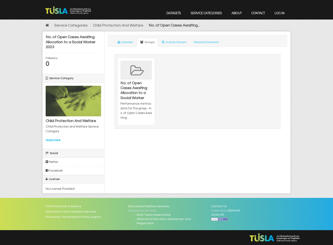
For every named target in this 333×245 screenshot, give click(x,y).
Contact (258, 13)
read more (53, 140)
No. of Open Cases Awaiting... (174, 25)
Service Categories (206, 13)
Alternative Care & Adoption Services (70, 211)
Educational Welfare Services (148, 206)
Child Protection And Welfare (118, 25)
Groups (147, 42)
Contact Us (219, 206)
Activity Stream (174, 42)
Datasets (173, 13)
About (236, 13)
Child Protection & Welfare (63, 206)
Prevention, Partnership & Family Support (73, 216)
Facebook (54, 170)
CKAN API (217, 214)
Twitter (52, 161)
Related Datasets (206, 42)
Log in (279, 13)
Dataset (125, 42)
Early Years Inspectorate (154, 214)
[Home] (47, 25)
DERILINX (234, 210)
